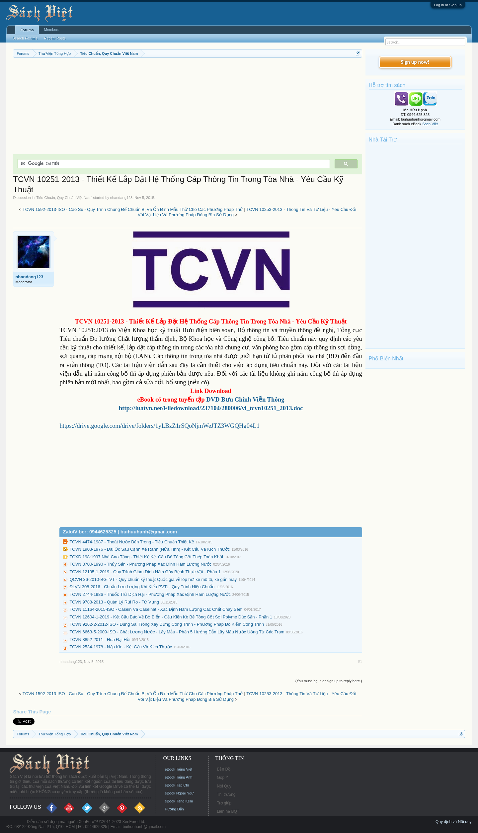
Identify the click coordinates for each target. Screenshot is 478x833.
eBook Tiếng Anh (178, 777)
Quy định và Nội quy (454, 821)
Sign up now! (415, 62)
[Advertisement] (187, 107)
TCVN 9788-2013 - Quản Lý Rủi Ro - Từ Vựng (114, 602)
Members (51, 30)
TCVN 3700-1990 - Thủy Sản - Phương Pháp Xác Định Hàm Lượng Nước (140, 564)
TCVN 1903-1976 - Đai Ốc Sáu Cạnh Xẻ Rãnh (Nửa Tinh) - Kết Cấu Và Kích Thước (149, 549)
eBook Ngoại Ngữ (179, 793)
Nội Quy (224, 786)
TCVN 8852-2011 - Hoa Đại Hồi (99, 639)
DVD (245, 399)
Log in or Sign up (447, 5)
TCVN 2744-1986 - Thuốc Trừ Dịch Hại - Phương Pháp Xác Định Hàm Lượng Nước (149, 594)
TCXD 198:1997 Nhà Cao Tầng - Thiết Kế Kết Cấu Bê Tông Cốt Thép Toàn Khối (146, 556)
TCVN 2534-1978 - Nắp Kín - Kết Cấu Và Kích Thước (120, 646)
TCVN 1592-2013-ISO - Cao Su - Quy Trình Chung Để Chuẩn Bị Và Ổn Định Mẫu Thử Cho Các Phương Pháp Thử (133, 209)
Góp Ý (222, 777)
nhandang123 (121, 198)
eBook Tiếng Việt (178, 769)
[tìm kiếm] (173, 163)
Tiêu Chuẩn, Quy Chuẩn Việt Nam (63, 198)
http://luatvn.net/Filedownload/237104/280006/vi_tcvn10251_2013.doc (211, 408)
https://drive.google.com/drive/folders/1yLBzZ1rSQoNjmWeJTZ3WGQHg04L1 (159, 425)
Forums (27, 30)
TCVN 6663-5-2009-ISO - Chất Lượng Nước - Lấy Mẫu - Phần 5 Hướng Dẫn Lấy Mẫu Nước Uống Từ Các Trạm (176, 631)
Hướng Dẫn (174, 809)
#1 (360, 662)
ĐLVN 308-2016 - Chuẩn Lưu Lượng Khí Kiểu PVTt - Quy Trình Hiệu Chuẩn (141, 586)
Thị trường (226, 794)
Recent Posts (55, 38)
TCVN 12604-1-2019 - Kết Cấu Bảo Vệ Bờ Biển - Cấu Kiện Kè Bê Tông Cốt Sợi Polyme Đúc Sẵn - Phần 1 (170, 616)
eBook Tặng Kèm (179, 801)
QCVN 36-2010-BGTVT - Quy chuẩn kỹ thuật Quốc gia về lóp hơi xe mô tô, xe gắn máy (153, 579)
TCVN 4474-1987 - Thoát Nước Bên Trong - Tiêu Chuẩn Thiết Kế (131, 541)
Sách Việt (430, 124)
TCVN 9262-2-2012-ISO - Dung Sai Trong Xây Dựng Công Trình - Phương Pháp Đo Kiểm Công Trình (166, 624)
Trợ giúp (224, 803)
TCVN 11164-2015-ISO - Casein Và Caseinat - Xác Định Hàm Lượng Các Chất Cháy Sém (155, 609)
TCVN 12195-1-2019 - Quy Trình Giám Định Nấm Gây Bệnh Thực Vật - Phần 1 (144, 571)
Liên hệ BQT (228, 811)
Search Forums (24, 38)
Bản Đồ (223, 769)
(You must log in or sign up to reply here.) (328, 681)
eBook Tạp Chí (177, 785)
